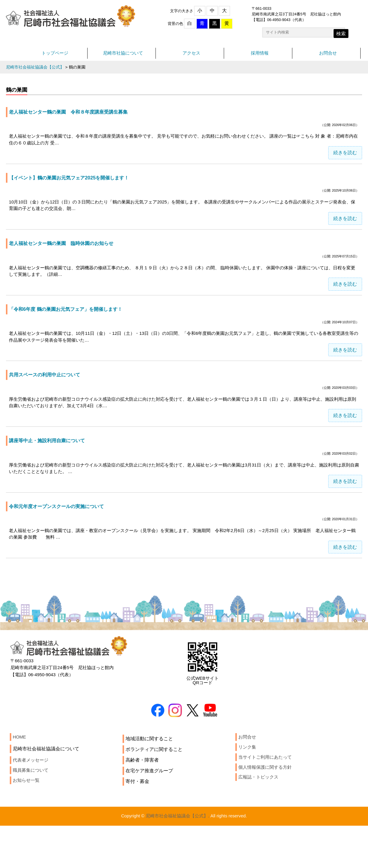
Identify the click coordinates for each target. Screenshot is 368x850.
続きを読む (345, 158)
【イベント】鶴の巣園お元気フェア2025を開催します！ (76, 184)
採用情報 (259, 55)
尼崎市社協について (123, 55)
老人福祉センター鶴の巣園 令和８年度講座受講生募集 (75, 116)
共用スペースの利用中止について (49, 387)
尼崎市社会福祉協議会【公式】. (177, 840)
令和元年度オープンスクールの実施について (62, 523)
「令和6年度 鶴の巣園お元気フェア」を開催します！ (72, 319)
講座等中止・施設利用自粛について (51, 455)
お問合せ (327, 55)
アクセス (191, 55)
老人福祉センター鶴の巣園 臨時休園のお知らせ (67, 251)
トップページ (55, 55)
